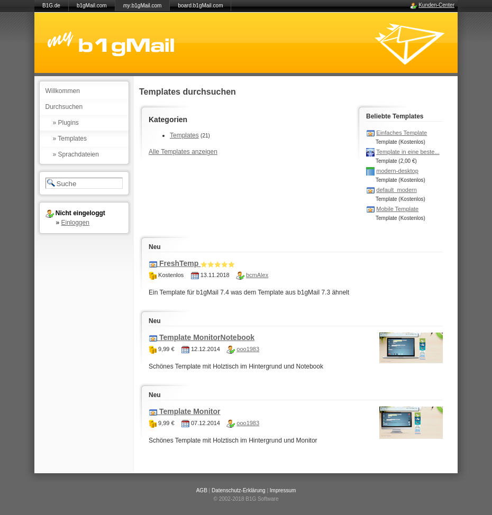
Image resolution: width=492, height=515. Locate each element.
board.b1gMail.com (200, 5)
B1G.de (51, 5)
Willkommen (62, 91)
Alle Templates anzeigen (183, 151)
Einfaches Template (401, 133)
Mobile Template (397, 209)
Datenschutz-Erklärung (239, 490)
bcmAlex (257, 275)
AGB (201, 490)
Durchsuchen (64, 107)
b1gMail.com (92, 5)
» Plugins (66, 122)
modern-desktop (397, 171)
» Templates (70, 138)
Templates (184, 135)
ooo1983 (247, 349)
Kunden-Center (436, 5)
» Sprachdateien (76, 154)
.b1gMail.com (142, 5)
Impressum (283, 490)
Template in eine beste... (407, 152)
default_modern (396, 190)
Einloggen (75, 222)
